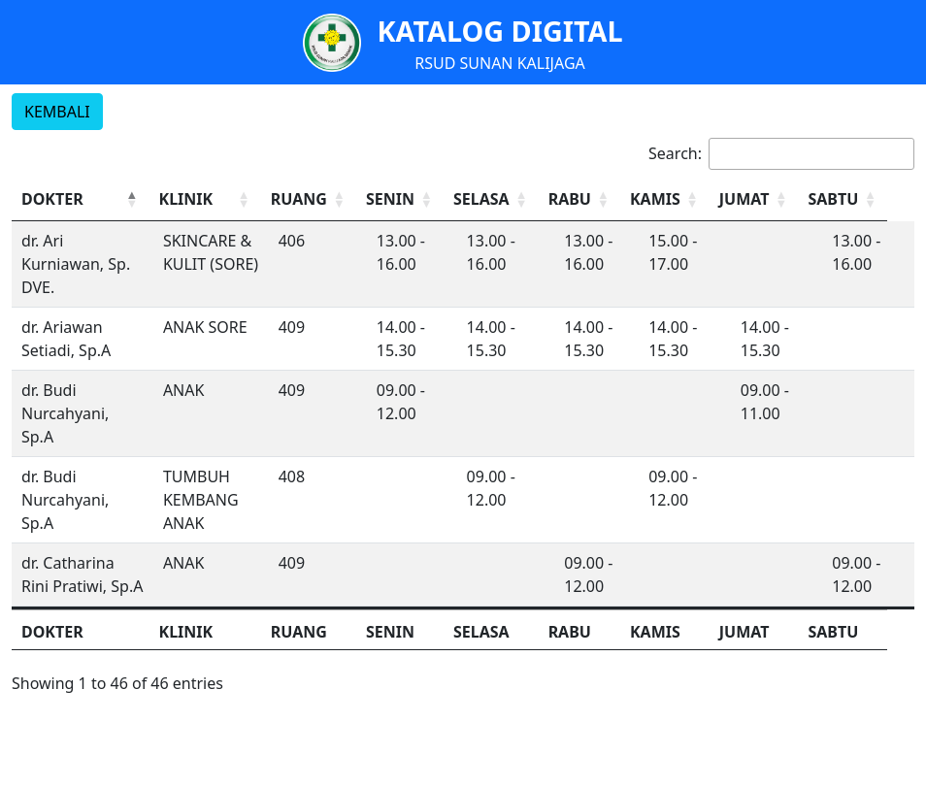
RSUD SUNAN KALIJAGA (499, 63)
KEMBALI (57, 111)
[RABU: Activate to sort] (594, 199)
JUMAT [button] (764, 199)
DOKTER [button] (52, 199)
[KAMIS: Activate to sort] (683, 199)
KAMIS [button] (671, 199)
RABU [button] (582, 199)
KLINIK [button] (186, 199)
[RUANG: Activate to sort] (314, 199)
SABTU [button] (857, 199)
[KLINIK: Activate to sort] (207, 199)
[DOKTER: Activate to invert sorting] (80, 199)
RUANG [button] (304, 199)
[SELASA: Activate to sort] (501, 199)
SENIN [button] (397, 199)
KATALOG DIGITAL (499, 30)
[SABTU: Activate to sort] (868, 199)
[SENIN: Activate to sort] (408, 199)
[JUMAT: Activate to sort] (775, 199)
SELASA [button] (491, 199)
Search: (675, 153)
